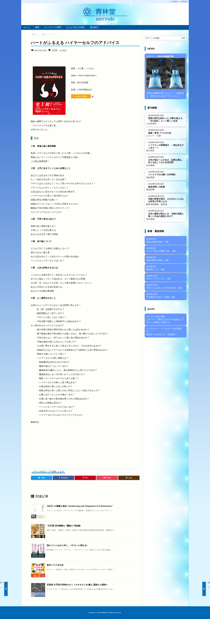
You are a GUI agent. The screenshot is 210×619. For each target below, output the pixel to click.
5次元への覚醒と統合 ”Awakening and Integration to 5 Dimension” (80, 506)
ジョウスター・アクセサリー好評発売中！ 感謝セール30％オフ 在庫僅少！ (164, 331)
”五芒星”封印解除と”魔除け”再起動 (63, 525)
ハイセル (63, 50)
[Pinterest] (85, 478)
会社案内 (174, 1)
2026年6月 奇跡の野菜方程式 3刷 (157, 240)
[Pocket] (107, 478)
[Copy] (128, 478)
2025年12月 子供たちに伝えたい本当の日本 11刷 (164, 286)
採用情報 (184, 1)
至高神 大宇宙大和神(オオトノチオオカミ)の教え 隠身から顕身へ (77, 584)
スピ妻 (54, 50)
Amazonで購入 (81, 96)
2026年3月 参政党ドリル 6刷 (155, 268)
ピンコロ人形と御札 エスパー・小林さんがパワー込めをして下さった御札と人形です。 (165, 319)
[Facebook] (63, 478)
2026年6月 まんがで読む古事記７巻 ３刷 (161, 249)
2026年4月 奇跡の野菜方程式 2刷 (157, 258)
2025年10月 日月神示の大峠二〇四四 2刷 (160, 295)
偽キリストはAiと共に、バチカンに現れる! (67, 545)
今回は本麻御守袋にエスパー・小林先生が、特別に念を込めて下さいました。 (165, 76)
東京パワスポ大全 (55, 565)
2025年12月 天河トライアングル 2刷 (158, 277)
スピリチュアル (51, 34)
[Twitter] (41, 478)
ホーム (37, 34)
